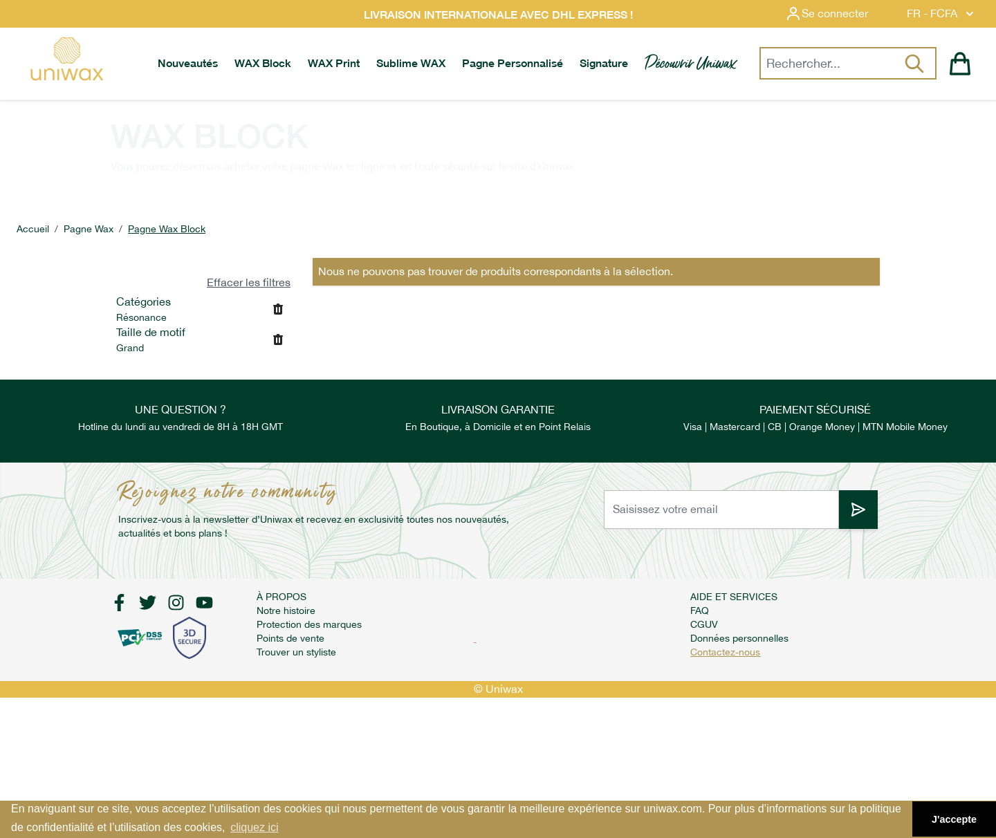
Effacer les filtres (248, 282)
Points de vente (290, 638)
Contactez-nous (725, 652)
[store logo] (66, 58)
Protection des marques (309, 624)
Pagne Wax (88, 228)
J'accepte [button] (954, 819)
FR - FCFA (942, 14)
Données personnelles (739, 638)
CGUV (704, 624)
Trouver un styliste (296, 652)
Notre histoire (286, 610)
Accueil (33, 228)
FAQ (699, 610)
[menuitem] (188, 63)
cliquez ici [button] (254, 827)
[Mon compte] (838, 14)
